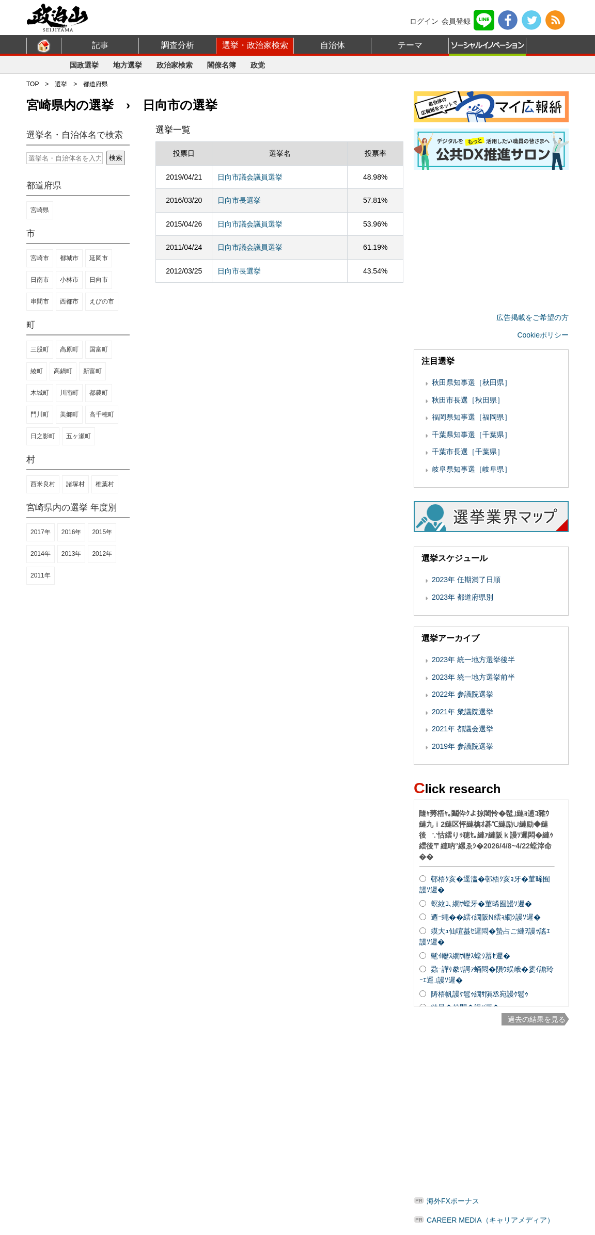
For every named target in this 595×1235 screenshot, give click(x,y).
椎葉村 (105, 484)
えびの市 (101, 301)
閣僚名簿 (221, 65)
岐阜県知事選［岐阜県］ (471, 469)
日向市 (98, 279)
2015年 (102, 532)
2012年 (102, 553)
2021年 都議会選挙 (462, 729)
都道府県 (95, 84)
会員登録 (456, 21)
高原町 (69, 349)
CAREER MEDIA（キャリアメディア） (490, 1220)
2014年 (40, 553)
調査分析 (177, 45)
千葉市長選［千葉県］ (468, 451)
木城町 (39, 392)
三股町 (39, 349)
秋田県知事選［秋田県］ (471, 382)
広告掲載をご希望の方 (532, 317)
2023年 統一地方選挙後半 (473, 659)
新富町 (92, 371)
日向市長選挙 (239, 200)
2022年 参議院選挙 (462, 694)
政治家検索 (174, 65)
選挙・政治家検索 (255, 45)
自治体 (332, 45)
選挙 (61, 84)
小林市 (69, 279)
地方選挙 (127, 65)
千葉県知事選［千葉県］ (471, 434)
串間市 (39, 301)
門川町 (39, 414)
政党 (257, 65)
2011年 (40, 575)
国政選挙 (84, 65)
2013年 (71, 553)
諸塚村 (75, 484)
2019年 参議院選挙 (462, 746)
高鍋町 (63, 371)
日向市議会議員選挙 (250, 177)
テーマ (410, 45)
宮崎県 (39, 210)
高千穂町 (101, 414)
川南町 (69, 392)
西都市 (69, 301)
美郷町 (69, 414)
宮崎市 (39, 258)
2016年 (71, 532)
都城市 (69, 258)
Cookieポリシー (543, 335)
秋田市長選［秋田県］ (468, 400)
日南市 (39, 279)
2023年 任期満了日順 (466, 579)
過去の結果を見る (537, 1019)
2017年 (40, 532)
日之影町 (42, 436)
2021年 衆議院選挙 (462, 712)
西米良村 (42, 484)
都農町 (98, 392)
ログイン (424, 21)
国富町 (98, 349)
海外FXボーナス (453, 1201)
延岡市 (98, 258)
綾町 (36, 371)
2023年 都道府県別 (462, 597)
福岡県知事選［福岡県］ (471, 417)
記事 (100, 45)
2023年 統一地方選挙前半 (473, 677)
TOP (32, 84)
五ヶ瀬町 (78, 436)
